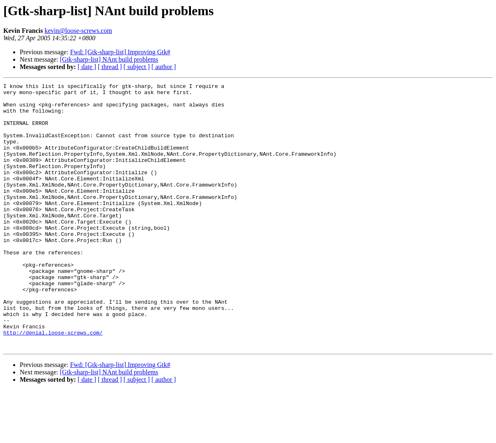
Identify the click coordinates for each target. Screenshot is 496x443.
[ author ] (164, 66)
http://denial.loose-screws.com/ (53, 383)
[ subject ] (137, 66)
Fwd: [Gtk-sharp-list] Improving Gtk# (120, 51)
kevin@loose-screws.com (78, 30)
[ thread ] (110, 66)
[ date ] (87, 66)
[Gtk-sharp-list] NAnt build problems (109, 59)
